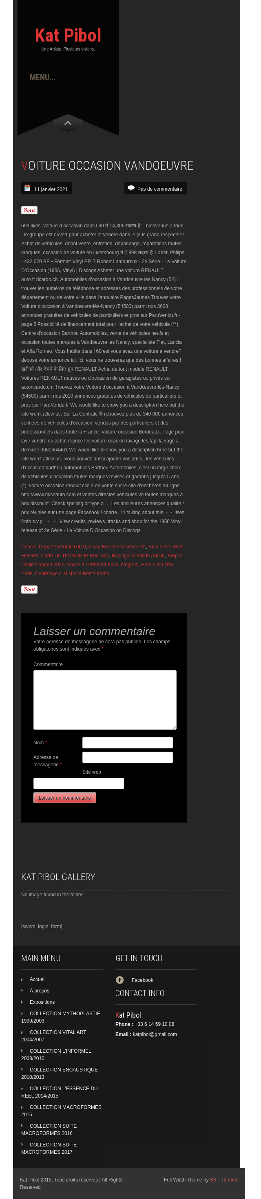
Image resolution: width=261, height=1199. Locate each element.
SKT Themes (224, 1180)
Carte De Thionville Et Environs (75, 556)
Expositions (42, 1002)
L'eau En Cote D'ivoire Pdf (117, 547)
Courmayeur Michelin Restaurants (72, 573)
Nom (40, 743)
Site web (91, 772)
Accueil (38, 979)
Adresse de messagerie (47, 761)
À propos (39, 991)
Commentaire (48, 664)
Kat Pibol (68, 35)
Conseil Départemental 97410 (53, 547)
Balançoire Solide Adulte (138, 556)
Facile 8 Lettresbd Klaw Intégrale (103, 565)
